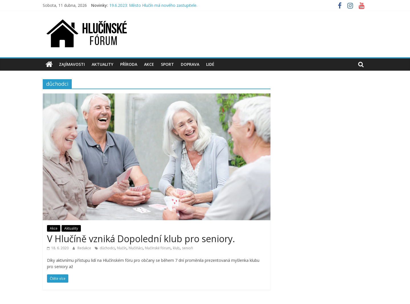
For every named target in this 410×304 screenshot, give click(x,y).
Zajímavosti (72, 64)
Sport (167, 64)
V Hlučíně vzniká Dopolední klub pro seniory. (141, 238)
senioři (187, 248)
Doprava (190, 64)
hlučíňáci (136, 248)
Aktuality (102, 64)
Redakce (84, 248)
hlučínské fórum (158, 248)
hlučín (121, 248)
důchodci (107, 248)
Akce (149, 64)
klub (176, 248)
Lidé (210, 64)
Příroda (128, 64)
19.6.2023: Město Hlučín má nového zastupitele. (153, 5)
